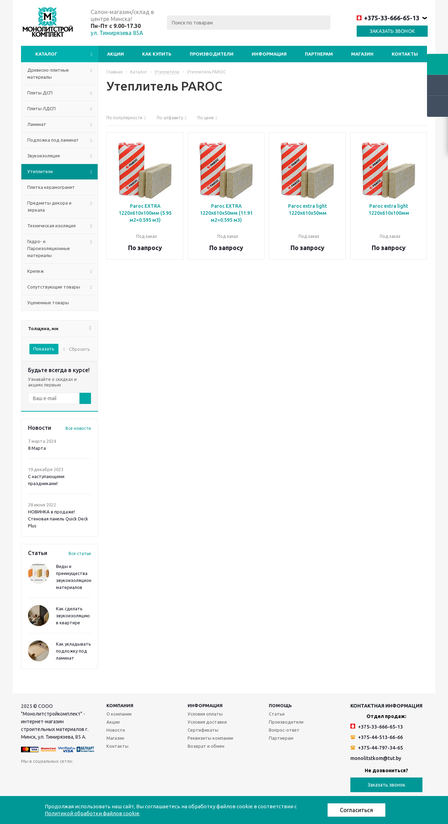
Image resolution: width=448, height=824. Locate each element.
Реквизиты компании (210, 738)
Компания (119, 705)
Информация (269, 53)
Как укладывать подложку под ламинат (73, 650)
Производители (211, 53)
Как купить (157, 53)
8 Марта (37, 448)
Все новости (78, 428)
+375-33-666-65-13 (388, 18)
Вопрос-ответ (284, 729)
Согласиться (356, 810)
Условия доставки (207, 721)
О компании (119, 713)
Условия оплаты (205, 713)
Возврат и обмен (206, 746)
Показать (43, 348)
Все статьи (80, 553)
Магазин (362, 53)
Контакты (405, 53)
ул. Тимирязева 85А (117, 33)
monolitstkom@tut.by (375, 758)
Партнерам (319, 53)
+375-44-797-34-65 (376, 748)
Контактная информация (386, 706)
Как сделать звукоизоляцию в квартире (73, 615)
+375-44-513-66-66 (376, 737)
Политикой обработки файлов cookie (92, 813)
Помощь (280, 705)
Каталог (46, 53)
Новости (115, 729)
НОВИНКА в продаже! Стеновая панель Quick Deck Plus (58, 518)
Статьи (277, 713)
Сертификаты (203, 729)
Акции (115, 53)
